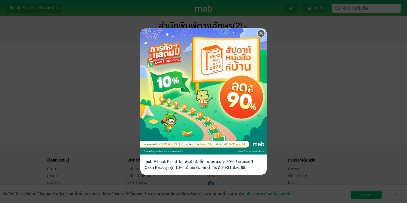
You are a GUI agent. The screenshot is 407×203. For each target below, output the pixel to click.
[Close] (261, 33)
